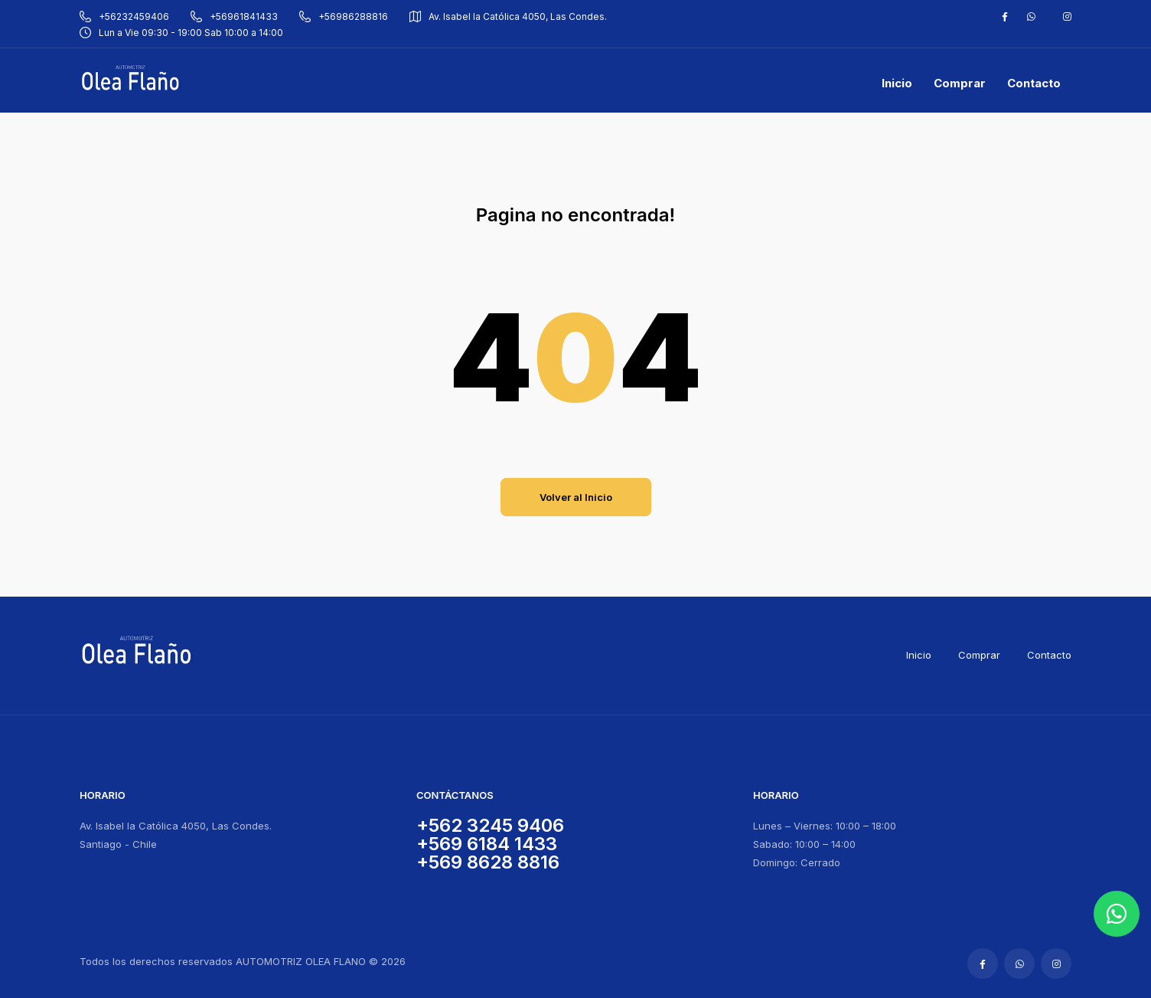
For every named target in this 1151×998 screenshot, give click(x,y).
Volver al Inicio (576, 497)
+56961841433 (234, 16)
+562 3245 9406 (490, 825)
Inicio (918, 655)
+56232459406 (124, 16)
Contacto (1049, 655)
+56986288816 (343, 16)
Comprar (979, 655)
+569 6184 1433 (486, 844)
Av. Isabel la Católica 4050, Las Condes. (508, 16)
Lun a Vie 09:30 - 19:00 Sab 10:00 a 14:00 (181, 32)
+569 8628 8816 (487, 862)
